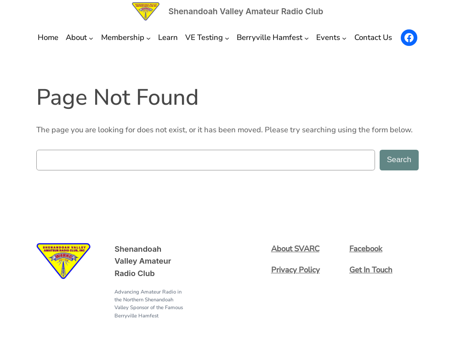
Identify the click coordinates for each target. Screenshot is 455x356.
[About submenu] (91, 37)
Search (399, 159)
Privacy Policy (295, 270)
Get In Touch (370, 270)
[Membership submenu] (148, 37)
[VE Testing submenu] (227, 37)
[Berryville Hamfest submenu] (306, 37)
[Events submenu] (344, 37)
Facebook (365, 248)
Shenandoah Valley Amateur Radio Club (245, 11)
